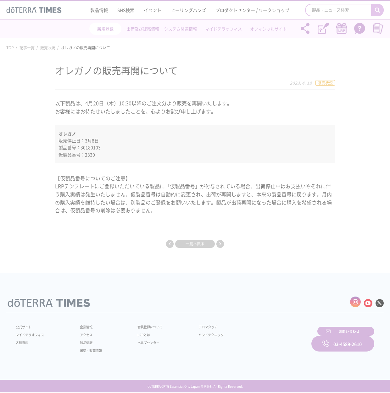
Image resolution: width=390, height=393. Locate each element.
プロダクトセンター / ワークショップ (252, 10)
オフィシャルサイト (268, 29)
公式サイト (25, 324)
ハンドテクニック (198, 332)
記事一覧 (27, 48)
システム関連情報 (180, 29)
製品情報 (99, 10)
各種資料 (23, 340)
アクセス (82, 332)
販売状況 (47, 48)
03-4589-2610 (347, 339)
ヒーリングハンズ (188, 10)
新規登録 (105, 29)
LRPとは (134, 332)
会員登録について (142, 324)
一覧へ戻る (195, 244)
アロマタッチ (194, 324)
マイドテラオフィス (223, 29)
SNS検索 (125, 10)
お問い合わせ (275, 339)
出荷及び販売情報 (142, 29)
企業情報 (82, 324)
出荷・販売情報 (88, 348)
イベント (152, 10)
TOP (10, 48)
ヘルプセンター (140, 340)
